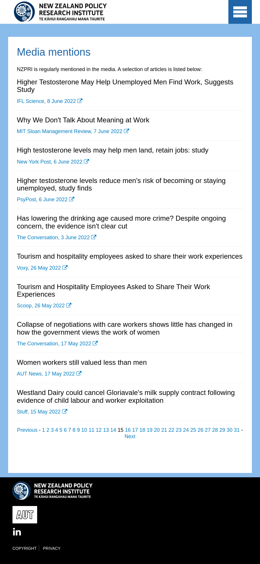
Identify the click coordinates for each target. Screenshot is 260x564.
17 (135, 430)
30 (229, 430)
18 (142, 430)
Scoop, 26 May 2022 (41, 306)
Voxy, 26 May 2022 (39, 268)
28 (215, 430)
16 (128, 430)
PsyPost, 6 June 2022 (42, 199)
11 (91, 430)
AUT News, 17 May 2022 (46, 374)
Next (129, 436)
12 (99, 430)
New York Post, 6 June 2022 (49, 162)
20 (157, 430)
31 (237, 430)
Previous (27, 430)
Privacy (51, 548)
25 (193, 430)
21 (164, 430)
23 (179, 430)
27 (208, 430)
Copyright (24, 548)
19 (150, 430)
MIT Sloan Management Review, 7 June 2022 (69, 131)
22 (171, 430)
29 (222, 430)
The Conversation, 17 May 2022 (54, 344)
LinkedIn (17, 532)
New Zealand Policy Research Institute (64, 11)
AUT (211, 17)
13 (106, 430)
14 (113, 430)
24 (186, 430)
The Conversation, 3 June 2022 (53, 237)
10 (84, 430)
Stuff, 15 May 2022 (39, 412)
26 (200, 430)
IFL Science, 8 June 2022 (46, 101)
